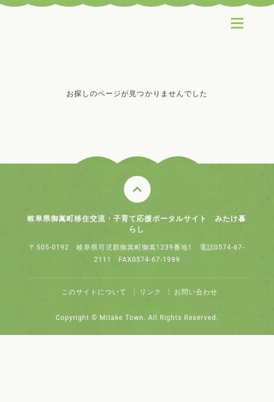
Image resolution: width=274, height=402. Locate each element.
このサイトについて (94, 292)
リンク (150, 292)
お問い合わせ (196, 292)
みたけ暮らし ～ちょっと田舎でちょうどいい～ (101, 44)
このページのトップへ (137, 189)
